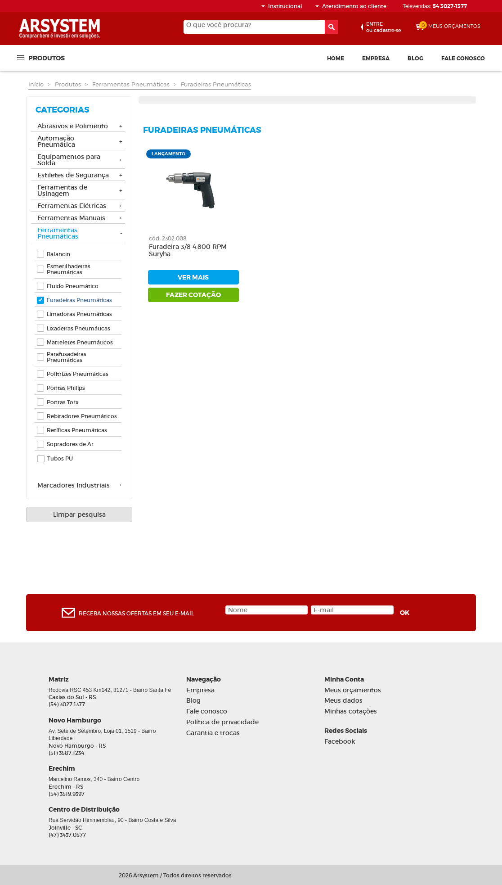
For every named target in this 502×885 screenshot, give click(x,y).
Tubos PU (60, 458)
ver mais (193, 277)
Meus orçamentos (352, 690)
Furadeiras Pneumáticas (216, 84)
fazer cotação (193, 295)
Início (36, 84)
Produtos (46, 57)
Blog (415, 58)
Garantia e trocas (213, 733)
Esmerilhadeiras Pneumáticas (68, 269)
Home (335, 58)
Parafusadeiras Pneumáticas (66, 357)
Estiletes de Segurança (73, 175)
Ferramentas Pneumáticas (131, 84)
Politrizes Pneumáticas (77, 374)
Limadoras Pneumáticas (79, 314)
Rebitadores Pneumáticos (82, 416)
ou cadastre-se (383, 27)
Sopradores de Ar (70, 444)
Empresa (376, 58)
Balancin (58, 254)
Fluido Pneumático (73, 286)
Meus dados (343, 700)
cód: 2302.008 (168, 238)
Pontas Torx (63, 402)
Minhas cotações (350, 711)
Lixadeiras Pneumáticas (78, 328)
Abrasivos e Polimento (72, 126)
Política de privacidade (222, 722)
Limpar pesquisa (79, 514)
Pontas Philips (66, 388)
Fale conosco (463, 58)
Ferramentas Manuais (71, 218)
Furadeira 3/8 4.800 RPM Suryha (188, 250)
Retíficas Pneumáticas (77, 430)
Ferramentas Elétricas (71, 206)
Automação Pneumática (56, 142)
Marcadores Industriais (73, 485)
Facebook (339, 741)
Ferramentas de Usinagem (62, 191)
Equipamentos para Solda (68, 160)
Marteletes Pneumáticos (80, 342)
